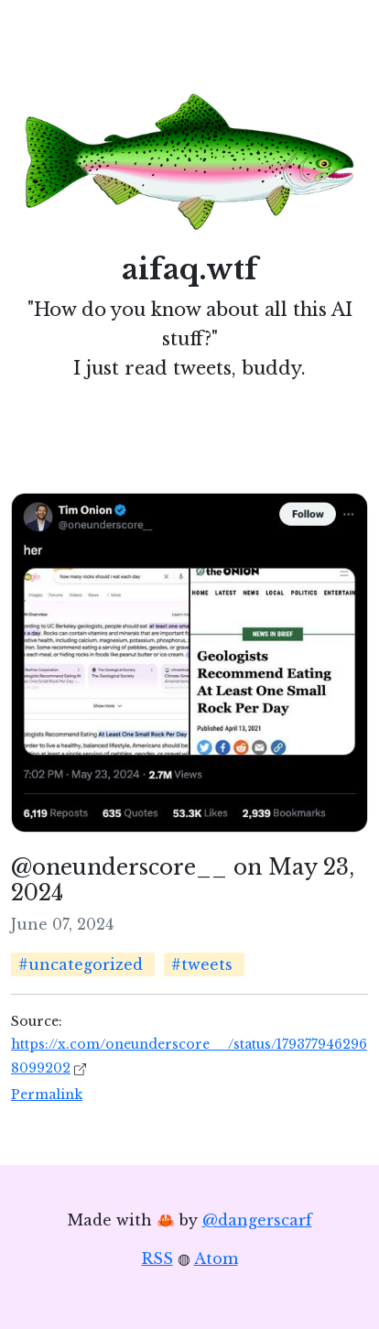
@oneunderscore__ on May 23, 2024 (182, 880)
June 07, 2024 (62, 924)
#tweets (202, 964)
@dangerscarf (257, 1220)
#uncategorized (80, 964)
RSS (157, 1258)
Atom (216, 1258)
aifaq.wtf (190, 269)
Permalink (46, 1094)
